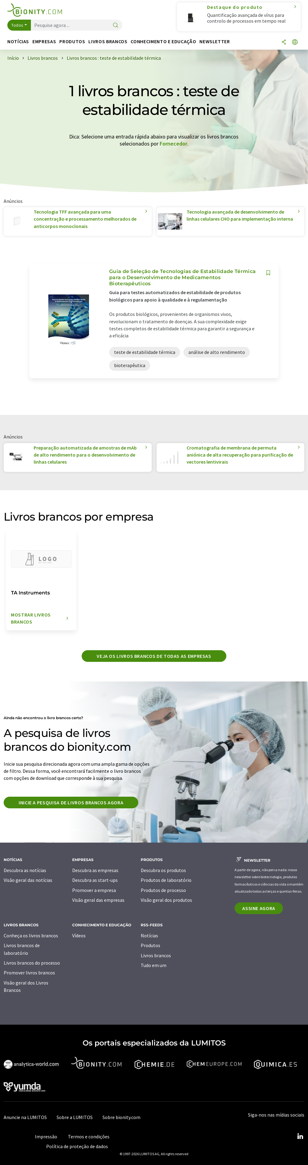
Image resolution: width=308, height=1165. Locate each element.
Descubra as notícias (25, 870)
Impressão (46, 1136)
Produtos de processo (163, 890)
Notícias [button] (18, 41)
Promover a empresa (94, 890)
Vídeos (79, 935)
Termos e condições (88, 1136)
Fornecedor (173, 143)
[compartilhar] (284, 42)
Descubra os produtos (163, 870)
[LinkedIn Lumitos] (300, 1136)
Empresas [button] (44, 41)
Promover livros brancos (29, 973)
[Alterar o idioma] (295, 42)
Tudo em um (153, 965)
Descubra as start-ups (95, 880)
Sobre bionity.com (121, 1117)
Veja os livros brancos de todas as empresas (154, 656)
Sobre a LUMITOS (75, 1117)
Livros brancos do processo (32, 963)
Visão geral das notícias (28, 880)
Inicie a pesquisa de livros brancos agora (71, 802)
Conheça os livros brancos (31, 935)
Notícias (149, 935)
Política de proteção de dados (77, 1146)
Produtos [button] (72, 41)
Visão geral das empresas (98, 900)
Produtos (150, 945)
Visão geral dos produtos (166, 900)
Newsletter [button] (214, 41)
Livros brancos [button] (107, 41)
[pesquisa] (115, 25)
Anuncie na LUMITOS (25, 1117)
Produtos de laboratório (166, 880)
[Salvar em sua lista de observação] (268, 272)
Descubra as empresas (95, 870)
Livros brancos (156, 955)
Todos (17, 25)
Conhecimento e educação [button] (163, 41)
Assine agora (258, 908)
